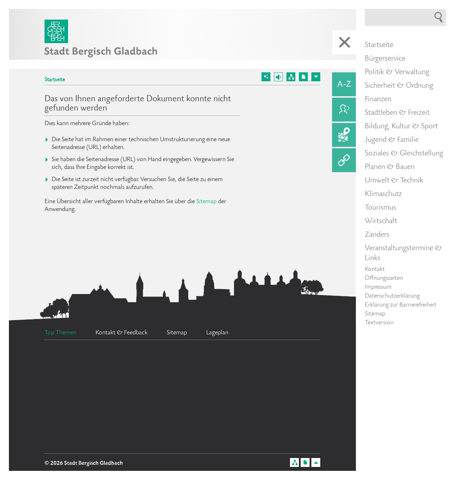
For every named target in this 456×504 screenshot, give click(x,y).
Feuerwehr (286, 359)
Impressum (378, 287)
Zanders (377, 235)
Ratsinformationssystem (213, 440)
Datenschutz (85, 362)
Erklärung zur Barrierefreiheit (400, 305)
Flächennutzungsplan (188, 360)
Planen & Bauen (390, 167)
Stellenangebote (101, 442)
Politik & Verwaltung (397, 72)
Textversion (379, 323)
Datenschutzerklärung (392, 296)
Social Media (235, 392)
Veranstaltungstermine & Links (403, 253)
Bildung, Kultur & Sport (401, 126)
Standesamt (204, 413)
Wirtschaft (381, 221)
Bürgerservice (385, 59)
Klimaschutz (383, 194)
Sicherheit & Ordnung (399, 86)
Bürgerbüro (89, 423)
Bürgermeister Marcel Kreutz (118, 379)
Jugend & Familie (392, 140)
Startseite (55, 80)
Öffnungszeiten (384, 278)
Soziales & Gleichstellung (404, 154)
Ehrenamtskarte (288, 412)
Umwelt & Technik (394, 181)
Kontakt (375, 269)
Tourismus (380, 208)
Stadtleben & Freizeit (397, 113)
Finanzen (378, 99)
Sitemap (206, 202)
